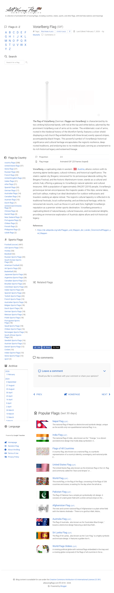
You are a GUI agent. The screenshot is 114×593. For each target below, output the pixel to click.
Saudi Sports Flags (12, 326)
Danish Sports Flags (13, 347)
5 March (9, 421)
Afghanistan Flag (64, 505)
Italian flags (9, 181)
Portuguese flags (11, 220)
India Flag (60, 434)
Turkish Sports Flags (13, 296)
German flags (10, 190)
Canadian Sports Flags (14, 281)
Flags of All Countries (63, 448)
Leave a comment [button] (72, 371)
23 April (9, 396)
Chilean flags (10, 223)
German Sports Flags (13, 311)
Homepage (11, 442)
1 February (10, 374)
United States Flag (64, 464)
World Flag (60, 478)
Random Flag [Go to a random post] (12, 446)
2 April (8, 407)
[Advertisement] (72, 57)
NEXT (106, 394)
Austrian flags (47, 31)
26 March (10, 410)
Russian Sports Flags (13, 257)
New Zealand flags (12, 217)
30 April (9, 393)
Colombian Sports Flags (14, 287)
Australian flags (11, 193)
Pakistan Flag (62, 491)
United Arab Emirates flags (13, 207)
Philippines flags (11, 230)
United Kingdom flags (13, 178)
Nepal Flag (60, 421)
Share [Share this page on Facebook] (46, 347)
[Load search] (14, 62)
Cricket (7, 350)
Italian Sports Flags (12, 290)
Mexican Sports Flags (13, 315)
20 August (10, 389)
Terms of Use (11, 453)
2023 (7, 379)
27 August (10, 385)
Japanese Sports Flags (14, 274)
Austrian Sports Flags (13, 343)
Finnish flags (10, 226)
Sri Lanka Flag (62, 532)
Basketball (9, 271)
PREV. (37, 394)
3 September (11, 382)
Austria (81, 169)
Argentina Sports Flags (14, 278)
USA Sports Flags (11, 248)
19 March (10, 414)
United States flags (12, 166)
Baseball (8, 254)
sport (7, 359)
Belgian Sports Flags (13, 305)
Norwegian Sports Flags (14, 332)
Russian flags (10, 172)
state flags (61, 31)
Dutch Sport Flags (12, 308)
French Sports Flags (13, 299)
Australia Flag (62, 519)
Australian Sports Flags (14, 302)
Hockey (8, 251)
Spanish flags (10, 187)
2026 (7, 371)
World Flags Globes (65, 546)
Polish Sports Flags (12, 318)
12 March (10, 417)
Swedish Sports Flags (13, 340)
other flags (9, 184)
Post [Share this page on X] (56, 347)
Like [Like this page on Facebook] (37, 347)
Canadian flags (11, 197)
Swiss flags (9, 169)
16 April (9, 400)
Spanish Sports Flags (13, 293)
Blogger (63, 586)
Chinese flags (10, 211)
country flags (10, 163)
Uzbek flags (9, 233)
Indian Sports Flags (12, 353)
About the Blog (12, 450)
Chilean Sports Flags (13, 329)
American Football (12, 265)
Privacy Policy (12, 457)
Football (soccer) (11, 245)
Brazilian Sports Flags (13, 284)
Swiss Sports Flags (12, 356)
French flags (10, 175)
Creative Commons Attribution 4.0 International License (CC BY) (75, 580)
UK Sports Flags (11, 268)
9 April (8, 403)
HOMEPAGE (72, 394)
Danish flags (10, 214)
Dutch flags (9, 203)
